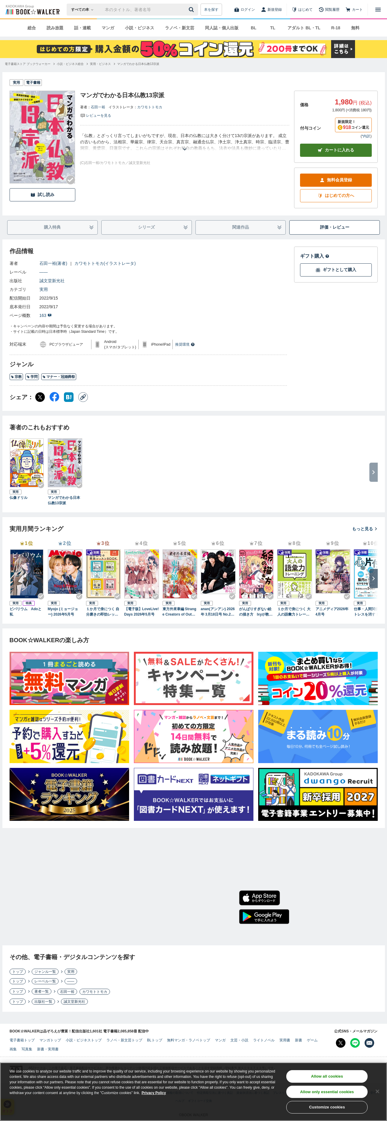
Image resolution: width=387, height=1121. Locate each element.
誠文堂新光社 (52, 280)
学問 (32, 377)
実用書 (284, 1040)
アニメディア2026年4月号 (332, 611)
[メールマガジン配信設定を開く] (369, 1042)
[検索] (192, 9)
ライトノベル (264, 1040)
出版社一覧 (43, 1002)
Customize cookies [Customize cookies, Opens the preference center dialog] (327, 1107)
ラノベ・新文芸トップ (124, 1040)
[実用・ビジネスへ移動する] (100, 64)
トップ (17, 972)
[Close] (377, 1091)
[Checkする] (70, 180)
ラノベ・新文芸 (179, 27)
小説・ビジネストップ (84, 1040)
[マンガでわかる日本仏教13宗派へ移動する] (138, 64)
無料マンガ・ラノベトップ (188, 1040)
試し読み (42, 194)
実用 (43, 289)
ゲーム (312, 1040)
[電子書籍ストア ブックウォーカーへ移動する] (28, 64)
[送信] (192, 9)
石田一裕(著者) (53, 263)
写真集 (27, 1049)
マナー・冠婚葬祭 (58, 377)
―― (43, 272)
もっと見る (365, 528)
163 (45, 315)
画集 (13, 1049)
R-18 (335, 27)
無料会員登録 (336, 180)
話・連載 (82, 27)
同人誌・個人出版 (221, 27)
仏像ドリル (18, 498)
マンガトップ (50, 1040)
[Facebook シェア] (54, 397)
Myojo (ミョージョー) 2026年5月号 (63, 611)
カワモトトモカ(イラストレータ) (105, 263)
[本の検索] (84, 9)
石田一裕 (98, 107)
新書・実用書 (48, 1049)
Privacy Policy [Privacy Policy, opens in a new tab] (154, 1093)
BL (253, 27)
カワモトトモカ (149, 107)
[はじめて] (302, 10)
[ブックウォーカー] (32, 10)
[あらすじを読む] (184, 142)
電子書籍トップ (22, 1040)
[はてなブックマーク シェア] (68, 397)
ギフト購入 (314, 256)
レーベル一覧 (45, 981)
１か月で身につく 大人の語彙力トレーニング (293, 612)
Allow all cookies (327, 1076)
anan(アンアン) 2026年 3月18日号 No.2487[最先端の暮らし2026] (218, 612)
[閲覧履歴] (329, 10)
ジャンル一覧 (45, 972)
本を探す (211, 9)
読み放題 (55, 27)
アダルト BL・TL (303, 27)
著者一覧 (41, 991)
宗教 (16, 377)
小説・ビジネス (139, 27)
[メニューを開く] (378, 9)
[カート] (354, 10)
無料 (355, 27)
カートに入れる (336, 150)
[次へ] (373, 578)
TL (272, 27)
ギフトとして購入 (336, 269)
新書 (298, 1040)
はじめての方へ (336, 195)
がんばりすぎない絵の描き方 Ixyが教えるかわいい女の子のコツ (256, 612)
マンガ (108, 27)
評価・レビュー (334, 227)
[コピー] (83, 397)
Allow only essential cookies (327, 1092)
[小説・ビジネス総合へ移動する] (70, 64)
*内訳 (366, 136)
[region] (193, 1091)
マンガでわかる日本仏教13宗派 (64, 500)
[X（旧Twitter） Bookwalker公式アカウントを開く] (340, 1042)
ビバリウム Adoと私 (26, 611)
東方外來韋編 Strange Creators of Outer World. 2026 (179, 612)
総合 (31, 27)
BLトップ (154, 1040)
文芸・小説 (239, 1040)
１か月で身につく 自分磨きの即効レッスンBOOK (102, 612)
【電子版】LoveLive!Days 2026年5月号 (141, 611)
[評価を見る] (95, 115)
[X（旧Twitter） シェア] (40, 397)
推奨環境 (185, 344)
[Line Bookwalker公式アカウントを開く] (355, 1042)
